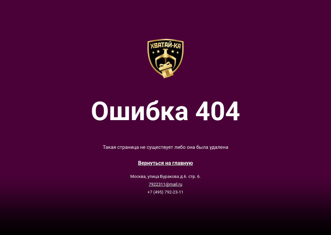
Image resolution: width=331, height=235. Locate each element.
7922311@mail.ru (165, 184)
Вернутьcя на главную (165, 163)
